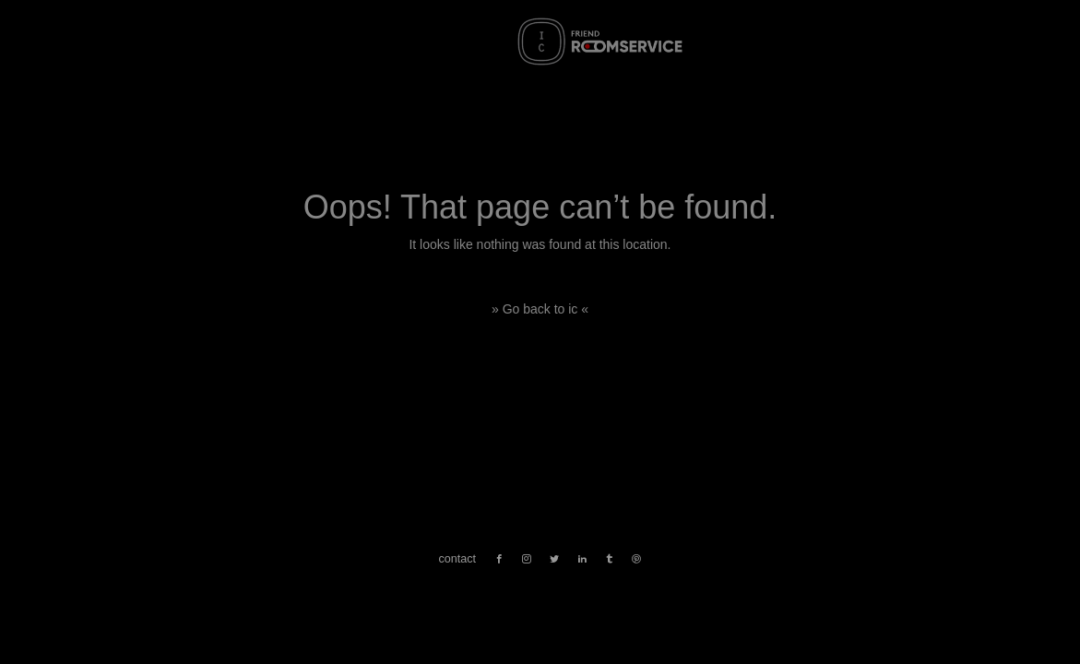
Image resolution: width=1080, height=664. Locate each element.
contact (458, 558)
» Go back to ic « (540, 309)
